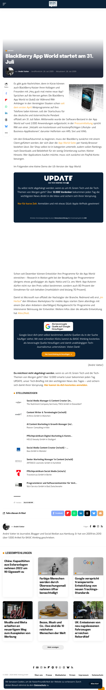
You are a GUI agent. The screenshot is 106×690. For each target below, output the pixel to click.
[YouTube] (94, 526)
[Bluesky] (68, 668)
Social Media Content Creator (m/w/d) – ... (47, 447)
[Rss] (101, 526)
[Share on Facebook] (6, 93)
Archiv (10, 50)
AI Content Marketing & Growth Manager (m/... (50, 424)
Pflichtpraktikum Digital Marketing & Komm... (49, 436)
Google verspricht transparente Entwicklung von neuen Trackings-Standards (87, 585)
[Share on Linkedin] (6, 113)
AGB (85, 218)
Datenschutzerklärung (61, 218)
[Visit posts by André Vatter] (9, 71)
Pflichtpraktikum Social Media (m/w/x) (46, 471)
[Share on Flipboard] (6, 100)
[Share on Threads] (6, 119)
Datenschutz (40, 685)
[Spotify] (53, 668)
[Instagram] (98, 526)
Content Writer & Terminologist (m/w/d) (46, 412)
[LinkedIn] (45, 668)
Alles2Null (23, 313)
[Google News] (37, 668)
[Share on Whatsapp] (6, 106)
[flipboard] (49, 668)
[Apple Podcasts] (56, 668)
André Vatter (23, 71)
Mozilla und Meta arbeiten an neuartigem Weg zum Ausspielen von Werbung (17, 629)
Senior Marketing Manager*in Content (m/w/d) (50, 459)
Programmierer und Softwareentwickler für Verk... (52, 483)
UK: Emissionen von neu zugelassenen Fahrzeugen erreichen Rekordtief (87, 629)
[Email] (100, 513)
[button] (95, 683)
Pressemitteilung (84, 123)
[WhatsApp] (60, 668)
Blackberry (28, 502)
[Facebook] (90, 526)
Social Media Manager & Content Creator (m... (49, 400)
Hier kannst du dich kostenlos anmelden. (66, 385)
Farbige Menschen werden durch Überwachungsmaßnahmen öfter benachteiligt (53, 585)
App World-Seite (67, 142)
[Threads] (64, 668)
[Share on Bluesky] (6, 126)
